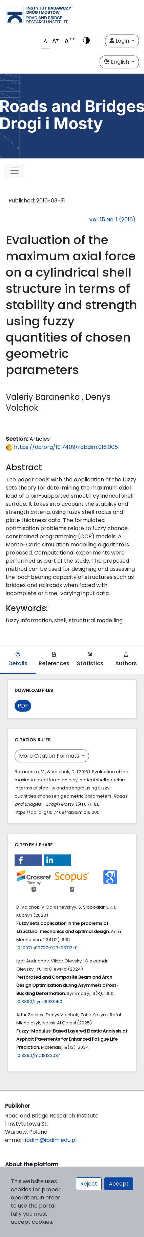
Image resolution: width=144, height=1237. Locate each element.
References (54, 659)
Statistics (90, 659)
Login (119, 41)
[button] (28, 860)
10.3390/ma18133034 (38, 1055)
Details (17, 659)
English (117, 62)
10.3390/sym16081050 (39, 1001)
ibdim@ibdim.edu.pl (51, 1140)
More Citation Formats (50, 756)
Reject (88, 1184)
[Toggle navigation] (14, 170)
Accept (119, 1184)
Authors (126, 659)
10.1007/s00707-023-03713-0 (47, 948)
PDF (23, 706)
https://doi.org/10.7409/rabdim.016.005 (62, 447)
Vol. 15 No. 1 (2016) (112, 219)
